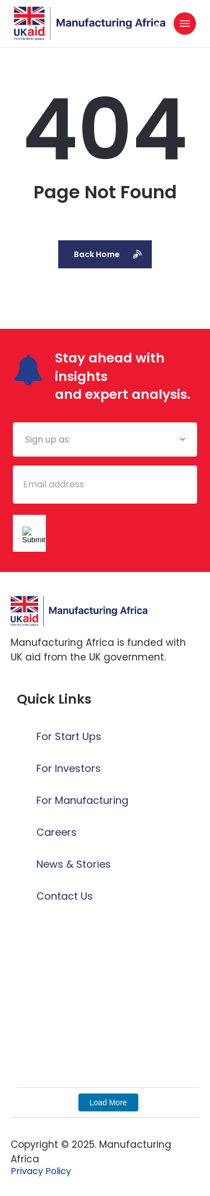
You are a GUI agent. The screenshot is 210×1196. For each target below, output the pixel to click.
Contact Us (64, 896)
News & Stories (73, 864)
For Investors (68, 768)
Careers (56, 832)
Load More (108, 1102)
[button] (185, 23)
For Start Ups (68, 736)
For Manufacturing (82, 800)
